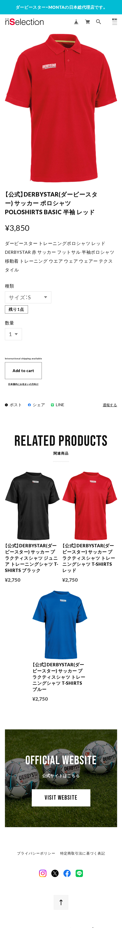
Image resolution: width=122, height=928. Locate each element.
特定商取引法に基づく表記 (82, 854)
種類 (9, 285)
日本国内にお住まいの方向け (23, 384)
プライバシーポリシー (36, 854)
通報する (110, 405)
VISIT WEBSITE (61, 800)
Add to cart (23, 370)
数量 (9, 322)
